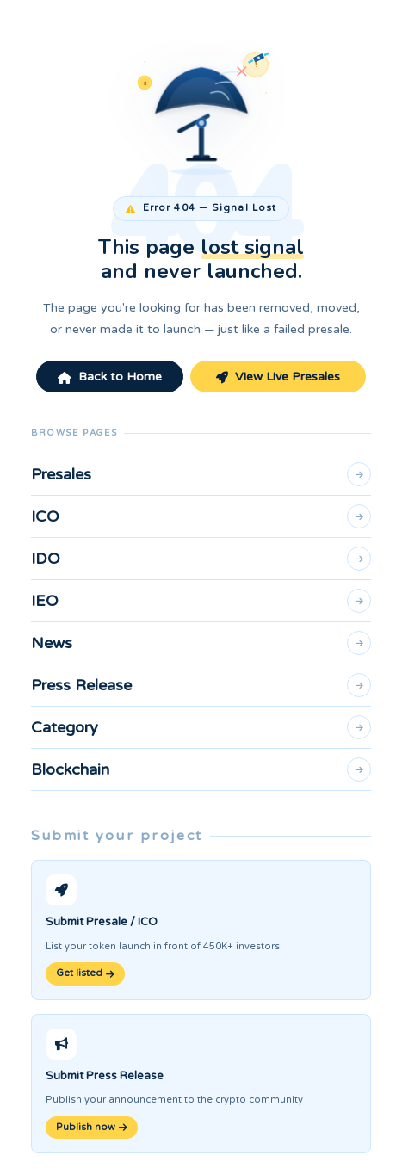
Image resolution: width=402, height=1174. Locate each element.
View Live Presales (278, 376)
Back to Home (110, 376)
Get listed (85, 973)
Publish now (91, 1127)
